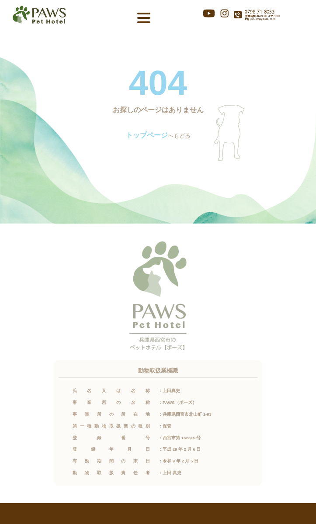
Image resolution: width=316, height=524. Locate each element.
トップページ (147, 135)
